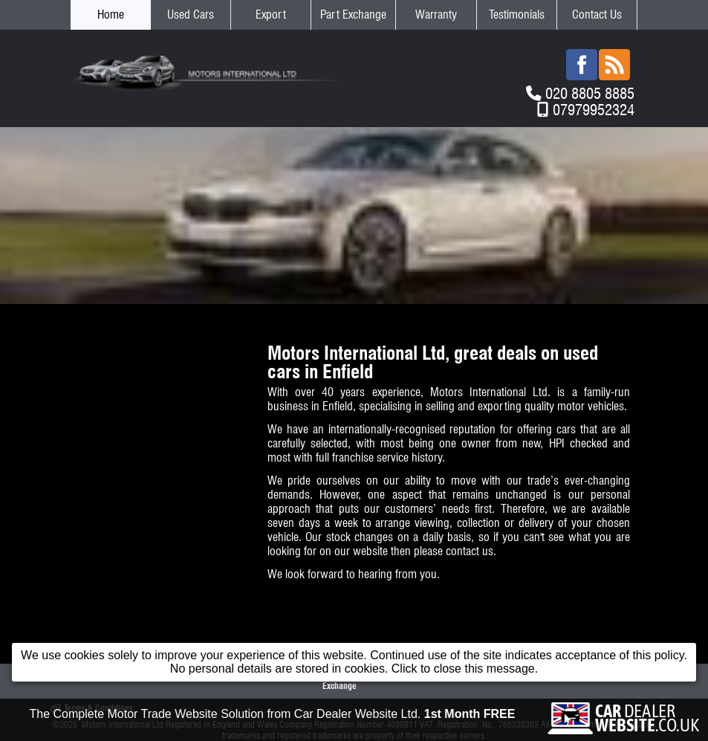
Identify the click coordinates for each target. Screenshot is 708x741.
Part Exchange (353, 14)
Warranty (436, 14)
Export (271, 14)
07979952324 (593, 109)
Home (110, 14)
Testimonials (517, 14)
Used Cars (190, 14)
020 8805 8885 (589, 93)
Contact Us (597, 14)
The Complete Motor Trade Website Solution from (273, 714)
